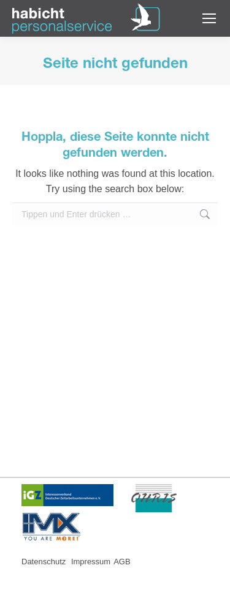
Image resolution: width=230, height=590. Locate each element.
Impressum (90, 561)
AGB (121, 561)
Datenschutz (44, 561)
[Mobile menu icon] (209, 18)
